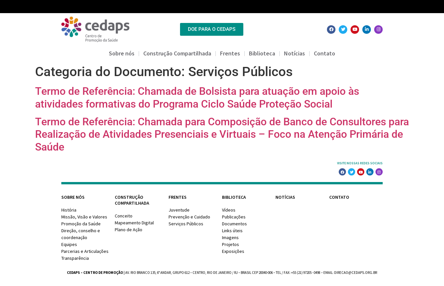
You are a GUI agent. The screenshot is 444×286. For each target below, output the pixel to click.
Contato (324, 53)
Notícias (294, 53)
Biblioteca (262, 53)
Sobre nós (121, 53)
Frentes (230, 53)
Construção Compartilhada (177, 53)
